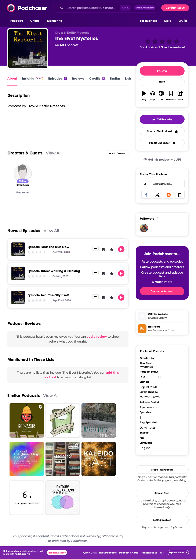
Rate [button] (162, 81)
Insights (28, 78)
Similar (115, 78)
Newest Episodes (23, 230)
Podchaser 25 (149, 552)
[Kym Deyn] (23, 173)
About (12, 78)
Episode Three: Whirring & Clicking (54, 271)
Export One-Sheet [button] (162, 143)
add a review (97, 337)
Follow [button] (162, 71)
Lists (128, 78)
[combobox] (106, 8)
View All (53, 153)
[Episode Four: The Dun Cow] (18, 249)
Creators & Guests (25, 153)
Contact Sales (175, 8)
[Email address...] (162, 184)
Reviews (78, 78)
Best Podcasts (108, 552)
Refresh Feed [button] (162, 493)
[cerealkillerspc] (144, 228)
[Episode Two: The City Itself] (18, 297)
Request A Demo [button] (57, 552)
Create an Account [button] (162, 291)
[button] (17, 21)
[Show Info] (159, 377)
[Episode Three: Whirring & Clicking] (18, 273)
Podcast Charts (128, 552)
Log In (183, 20)
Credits (97, 78)
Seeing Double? (162, 520)
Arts (63, 45)
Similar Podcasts (23, 395)
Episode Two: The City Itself (48, 295)
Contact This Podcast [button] (162, 131)
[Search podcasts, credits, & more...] (92, 7)
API (162, 552)
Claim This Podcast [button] (162, 469)
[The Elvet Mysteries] (27, 48)
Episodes (57, 78)
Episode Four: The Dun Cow (48, 247)
